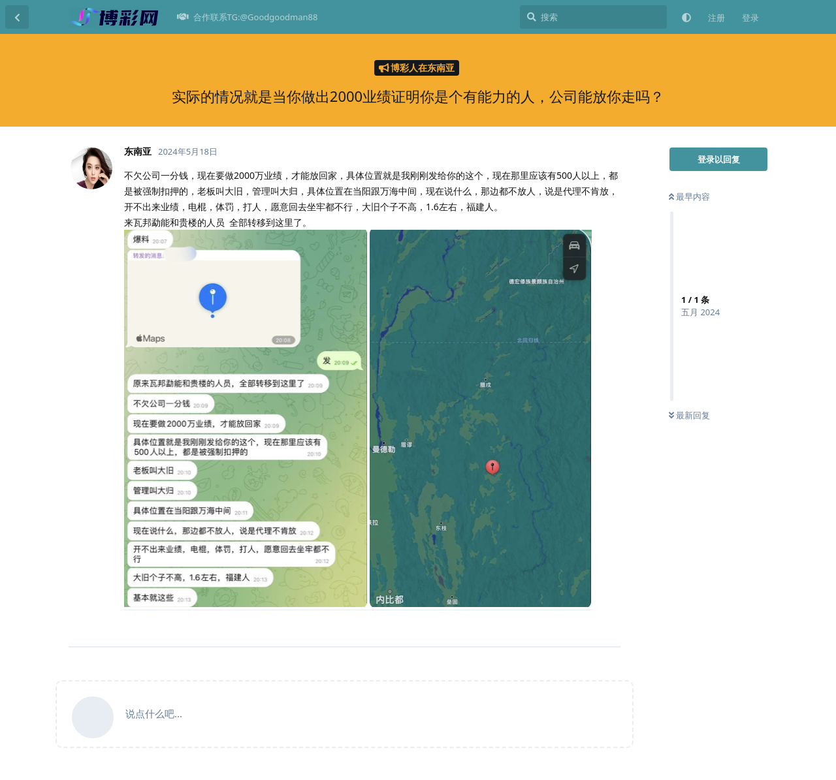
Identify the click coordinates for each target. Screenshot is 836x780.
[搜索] (593, 17)
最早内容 (689, 196)
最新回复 (689, 415)
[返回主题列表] (17, 17)
